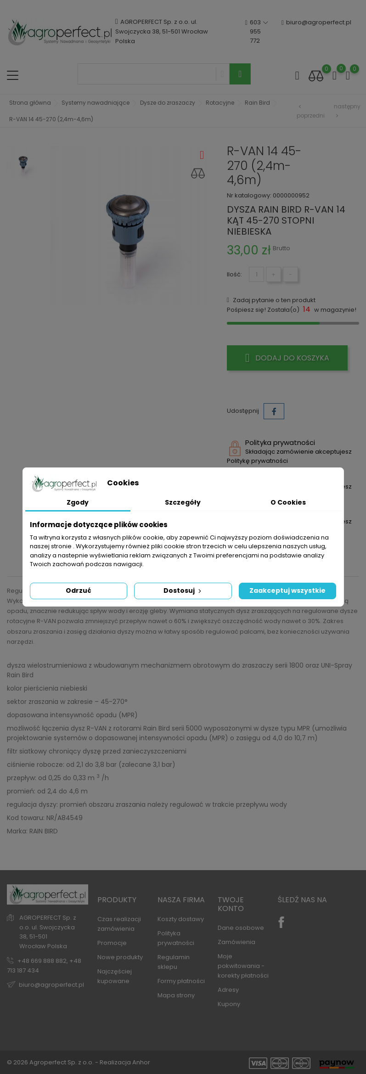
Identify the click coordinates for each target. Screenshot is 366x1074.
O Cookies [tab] (288, 502)
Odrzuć (78, 590)
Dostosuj (183, 590)
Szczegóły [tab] (183, 502)
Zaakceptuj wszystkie (287, 590)
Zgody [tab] (78, 502)
